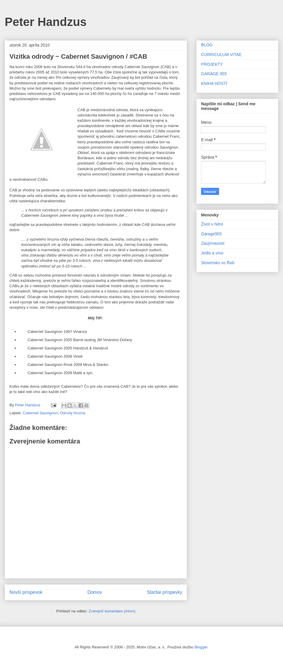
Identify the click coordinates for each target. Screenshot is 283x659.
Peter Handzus (46, 21)
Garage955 (211, 233)
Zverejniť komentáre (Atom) (111, 611)
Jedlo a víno (212, 253)
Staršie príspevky (164, 592)
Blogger (201, 647)
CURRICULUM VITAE (221, 54)
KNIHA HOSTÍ (214, 83)
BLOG (207, 44)
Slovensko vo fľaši (217, 262)
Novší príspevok (25, 592)
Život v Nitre (212, 224)
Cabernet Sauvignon (40, 413)
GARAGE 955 (214, 73)
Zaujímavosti (212, 243)
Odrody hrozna (72, 413)
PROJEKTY (212, 64)
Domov (94, 592)
